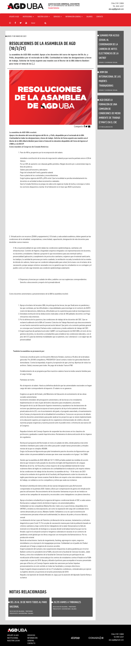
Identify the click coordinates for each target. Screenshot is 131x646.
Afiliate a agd (14, 16)
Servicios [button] (57, 16)
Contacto (99, 16)
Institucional (12, 638)
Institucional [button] (28, 16)
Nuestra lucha (13, 641)
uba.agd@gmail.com (116, 9)
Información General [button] (74, 16)
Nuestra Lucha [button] (44, 16)
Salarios (89, 16)
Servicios (31, 635)
